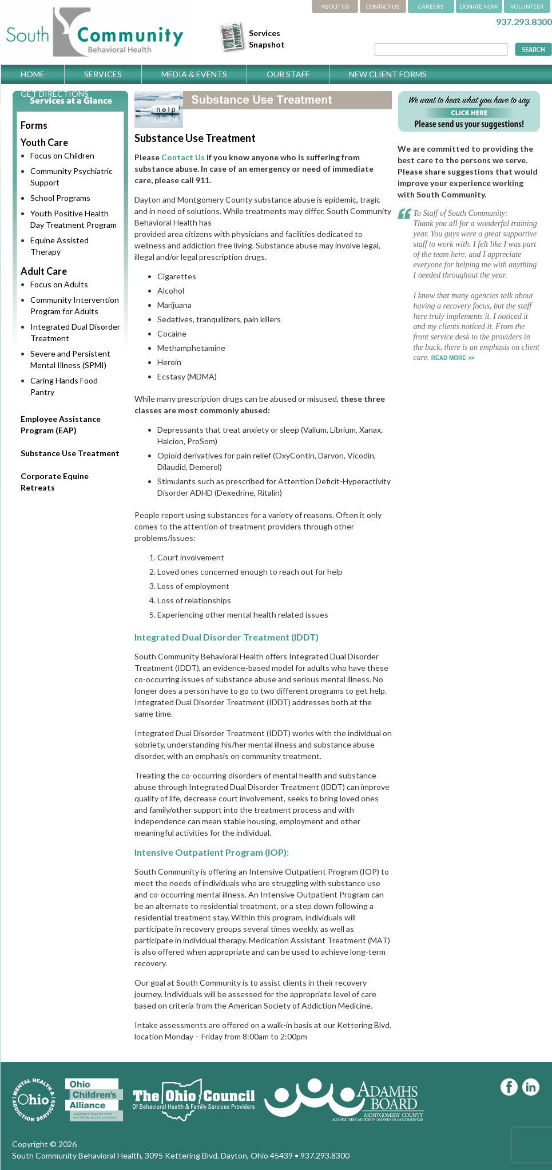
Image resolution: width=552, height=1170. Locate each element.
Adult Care (44, 271)
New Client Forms (388, 74)
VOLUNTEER (527, 6)
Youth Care (44, 142)
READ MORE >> (453, 358)
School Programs (60, 198)
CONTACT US (382, 6)
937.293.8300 (524, 21)
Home (33, 74)
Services (103, 74)
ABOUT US (335, 6)
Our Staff (288, 74)
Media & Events (194, 74)
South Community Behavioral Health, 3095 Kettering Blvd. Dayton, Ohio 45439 (152, 1155)
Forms (34, 125)
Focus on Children (62, 155)
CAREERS (430, 6)
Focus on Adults (59, 284)
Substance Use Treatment (70, 453)
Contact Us (183, 157)
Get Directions (55, 93)
